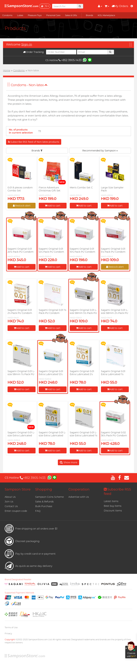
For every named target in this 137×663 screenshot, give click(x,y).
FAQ (37, 510)
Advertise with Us (78, 496)
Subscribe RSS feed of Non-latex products (33, 141)
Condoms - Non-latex (29, 85)
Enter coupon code (16, 510)
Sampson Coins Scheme (49, 496)
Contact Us (11, 506)
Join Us (9, 501)
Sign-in (26, 44)
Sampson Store (18, 489)
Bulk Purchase (43, 506)
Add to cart (52, 205)
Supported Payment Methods (19, 593)
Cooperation (79, 489)
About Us (10, 496)
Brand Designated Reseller (18, 580)
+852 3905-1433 (70, 60)
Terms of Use (11, 627)
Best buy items (112, 505)
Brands (37, 150)
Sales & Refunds (44, 501)
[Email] (92, 52)
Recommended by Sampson (100, 150)
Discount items (113, 510)
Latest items (111, 501)
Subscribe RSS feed (117, 491)
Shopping (43, 489)
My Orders (120, 6)
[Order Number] (61, 52)
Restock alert (22, 205)
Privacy (8, 633)
